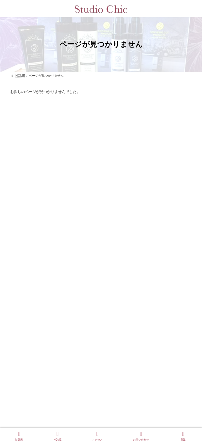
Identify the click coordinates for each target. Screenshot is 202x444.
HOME (58, 436)
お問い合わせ (141, 436)
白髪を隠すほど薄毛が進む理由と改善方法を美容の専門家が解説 (131, 299)
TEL (183, 436)
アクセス (97, 436)
